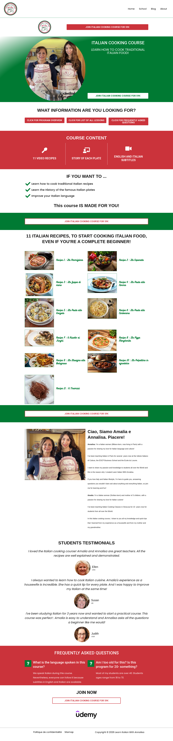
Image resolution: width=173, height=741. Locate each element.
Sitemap (69, 732)
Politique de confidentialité (47, 732)
